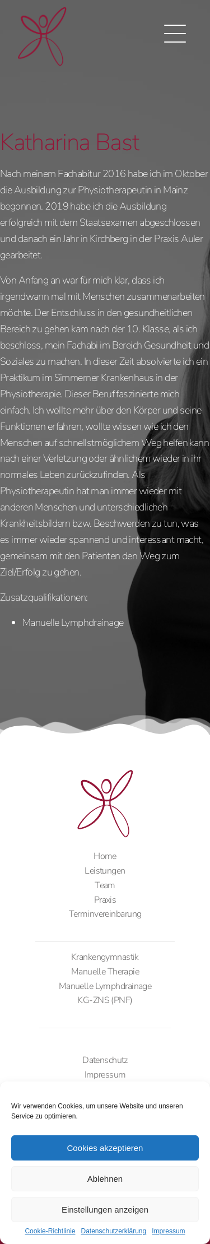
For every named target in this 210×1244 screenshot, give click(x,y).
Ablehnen (105, 1178)
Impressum (168, 1231)
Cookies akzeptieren (105, 1148)
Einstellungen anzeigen (105, 1209)
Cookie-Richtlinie (50, 1231)
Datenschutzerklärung (113, 1231)
